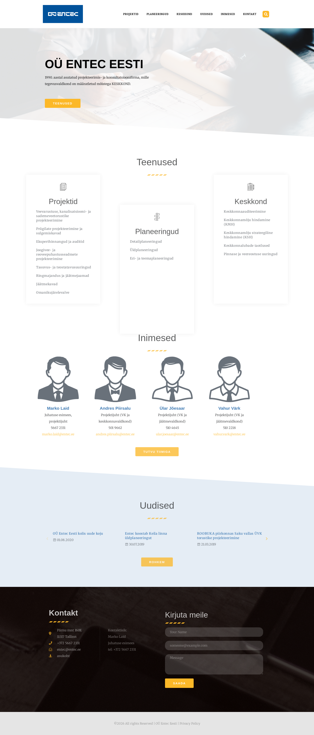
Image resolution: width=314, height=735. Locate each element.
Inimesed (228, 14)
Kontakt (250, 14)
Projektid (131, 14)
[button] (266, 14)
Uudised (206, 14)
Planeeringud (158, 14)
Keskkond (184, 14)
